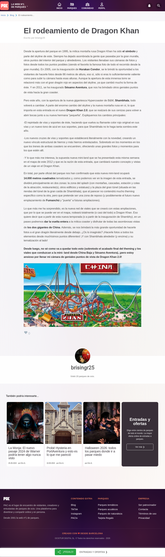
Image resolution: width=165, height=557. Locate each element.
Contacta (143, 509)
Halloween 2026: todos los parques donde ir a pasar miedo (100, 451)
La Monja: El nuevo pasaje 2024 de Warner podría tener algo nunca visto (24, 453)
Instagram (76, 513)
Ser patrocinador (147, 505)
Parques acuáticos (108, 509)
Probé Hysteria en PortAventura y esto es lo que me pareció (62, 451)
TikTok (74, 509)
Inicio (3, 15)
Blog (12, 15)
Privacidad (144, 518)
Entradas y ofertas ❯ (94, 552)
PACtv (74, 518)
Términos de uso (147, 513)
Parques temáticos (108, 505)
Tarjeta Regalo (106, 518)
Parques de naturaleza (110, 513)
